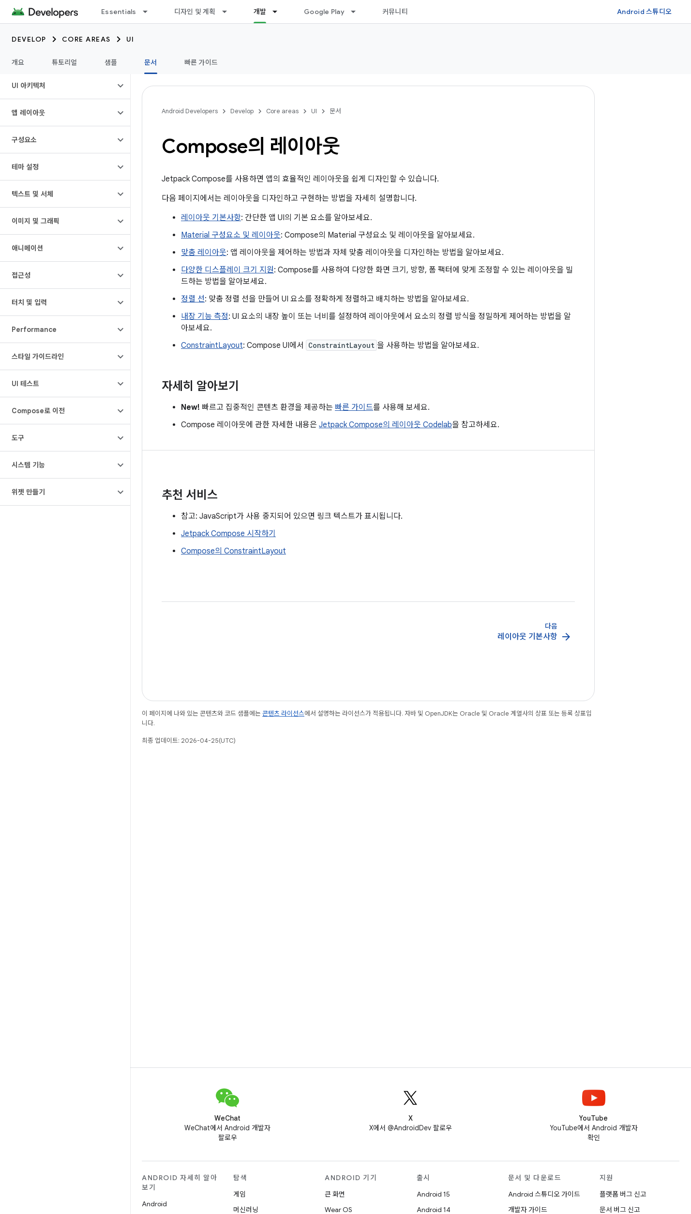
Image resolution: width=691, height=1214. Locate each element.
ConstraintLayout (212, 345)
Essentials (118, 11)
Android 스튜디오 (644, 11)
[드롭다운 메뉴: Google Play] (358, 11)
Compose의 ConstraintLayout (233, 551)
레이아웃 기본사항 (211, 218)
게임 (239, 1194)
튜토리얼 (64, 62)
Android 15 (433, 1194)
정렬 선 (193, 299)
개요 (18, 62)
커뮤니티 (395, 11)
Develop (29, 39)
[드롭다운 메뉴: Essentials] (149, 11)
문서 (335, 111)
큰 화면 (335, 1194)
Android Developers (190, 111)
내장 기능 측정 (204, 316)
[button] (57, 85)
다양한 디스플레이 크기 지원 (227, 270)
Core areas (86, 39)
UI (130, 39)
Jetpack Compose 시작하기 (228, 534)
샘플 (111, 62)
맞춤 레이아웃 (203, 252)
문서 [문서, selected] (150, 62)
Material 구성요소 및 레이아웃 (231, 235)
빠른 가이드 (201, 62)
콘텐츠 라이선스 (283, 713)
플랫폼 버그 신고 (623, 1194)
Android (154, 1203)
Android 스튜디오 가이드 (544, 1194)
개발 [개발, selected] (260, 11)
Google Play (324, 11)
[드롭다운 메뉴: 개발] (279, 11)
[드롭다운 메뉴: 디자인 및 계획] (229, 11)
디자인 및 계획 (195, 11)
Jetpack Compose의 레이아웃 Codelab (385, 425)
